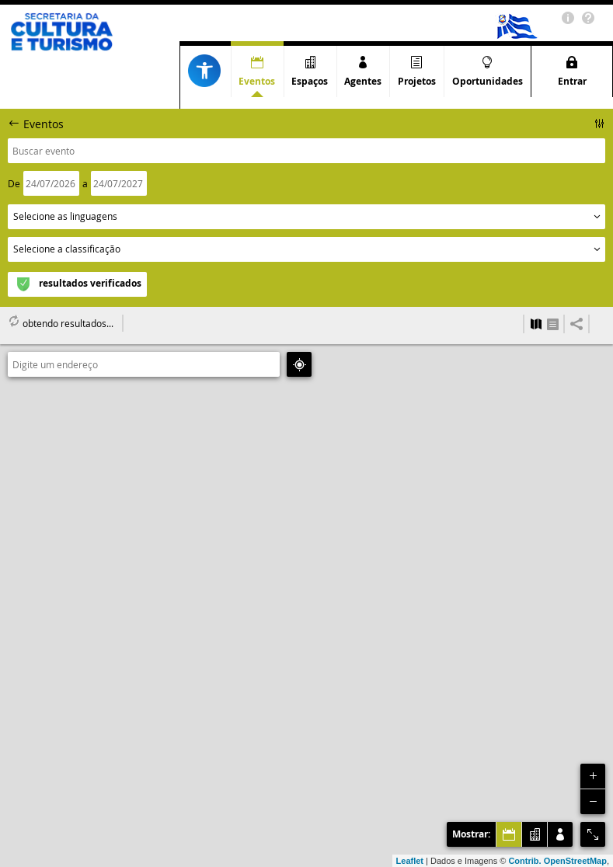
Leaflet (409, 860)
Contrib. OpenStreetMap (557, 860)
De (14, 183)
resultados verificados (90, 283)
